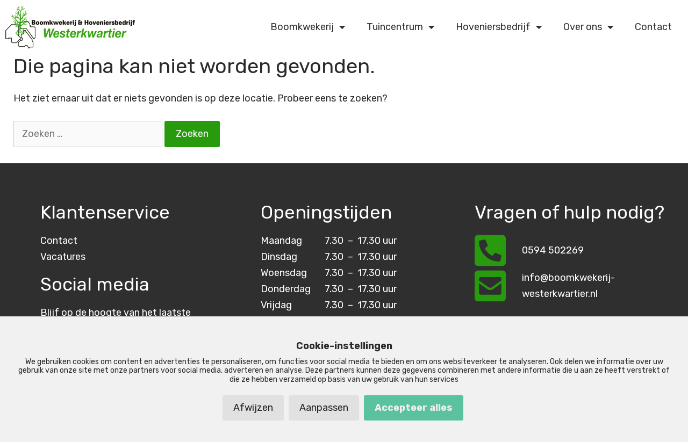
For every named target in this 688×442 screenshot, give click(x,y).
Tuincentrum (400, 27)
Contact (653, 27)
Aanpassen (323, 408)
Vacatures (62, 257)
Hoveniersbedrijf (499, 27)
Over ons (588, 27)
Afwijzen (253, 408)
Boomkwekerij (307, 27)
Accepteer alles (414, 408)
